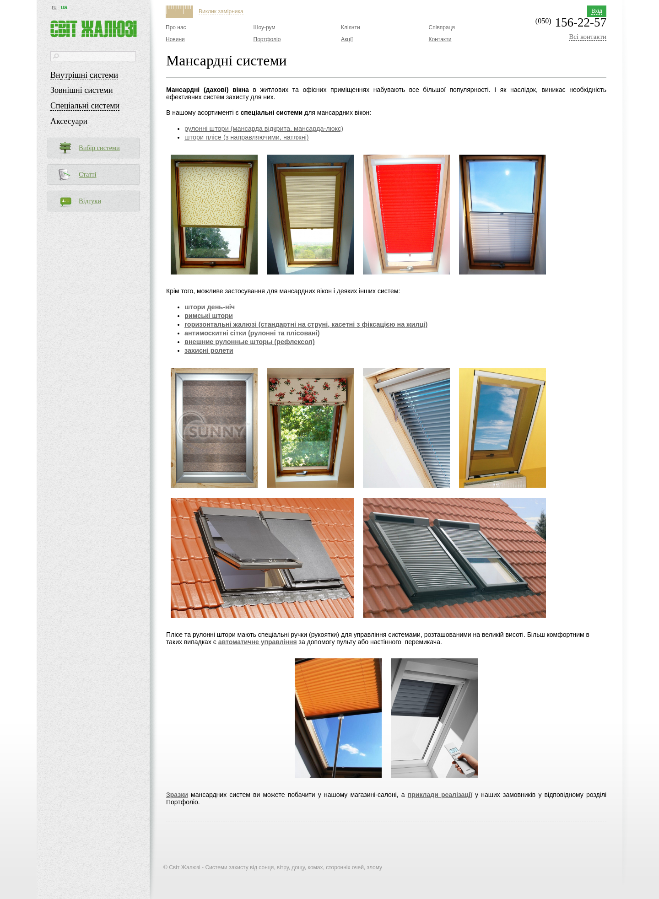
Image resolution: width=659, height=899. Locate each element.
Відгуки (90, 201)
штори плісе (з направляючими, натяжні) (246, 137)
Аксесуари (68, 121)
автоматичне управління (257, 642)
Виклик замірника (221, 11)
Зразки (177, 794)
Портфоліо (267, 39)
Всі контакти (587, 36)
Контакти (440, 39)
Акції (347, 39)
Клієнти (350, 27)
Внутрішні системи (84, 75)
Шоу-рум (264, 27)
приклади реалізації (440, 794)
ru (54, 7)
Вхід (596, 11)
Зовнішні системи (81, 90)
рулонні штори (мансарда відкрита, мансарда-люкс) (263, 128)
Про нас (176, 27)
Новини (175, 39)
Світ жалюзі (93, 29)
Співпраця (442, 27)
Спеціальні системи (84, 105)
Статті (88, 174)
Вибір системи (99, 147)
